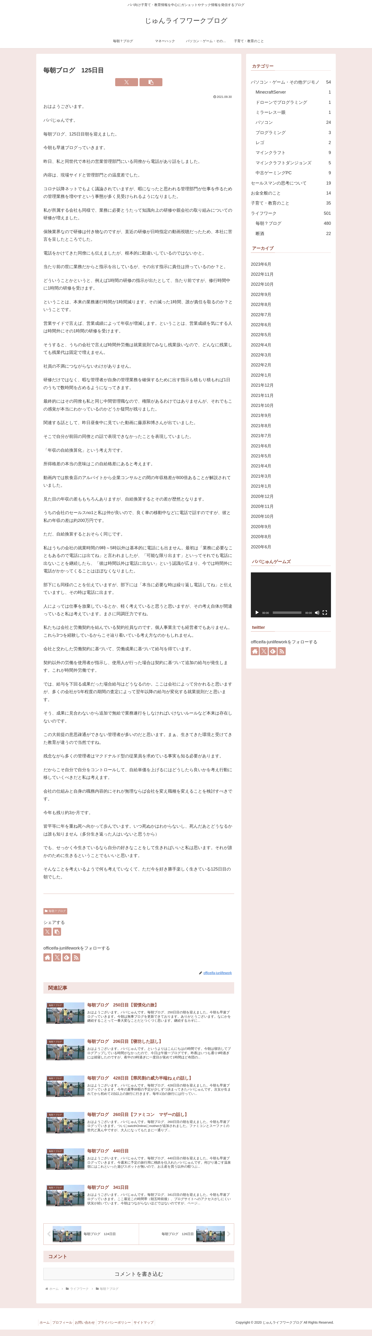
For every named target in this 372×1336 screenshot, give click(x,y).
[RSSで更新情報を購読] (76, 957)
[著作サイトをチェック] (47, 957)
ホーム (46, 1329)
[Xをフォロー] (57, 957)
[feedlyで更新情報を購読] (66, 957)
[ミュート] (317, 612)
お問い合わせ (91, 1329)
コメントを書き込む (138, 1281)
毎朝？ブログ (55, 911)
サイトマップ (154, 1329)
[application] (291, 594)
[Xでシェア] (126, 82)
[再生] (257, 612)
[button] (151, 82)
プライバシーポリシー (122, 1329)
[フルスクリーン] (324, 612)
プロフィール (66, 1329)
